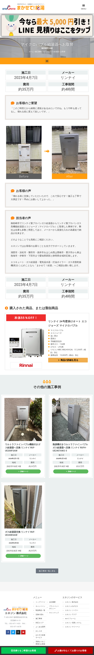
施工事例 (38, 51)
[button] (84, 5)
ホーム (31, 51)
